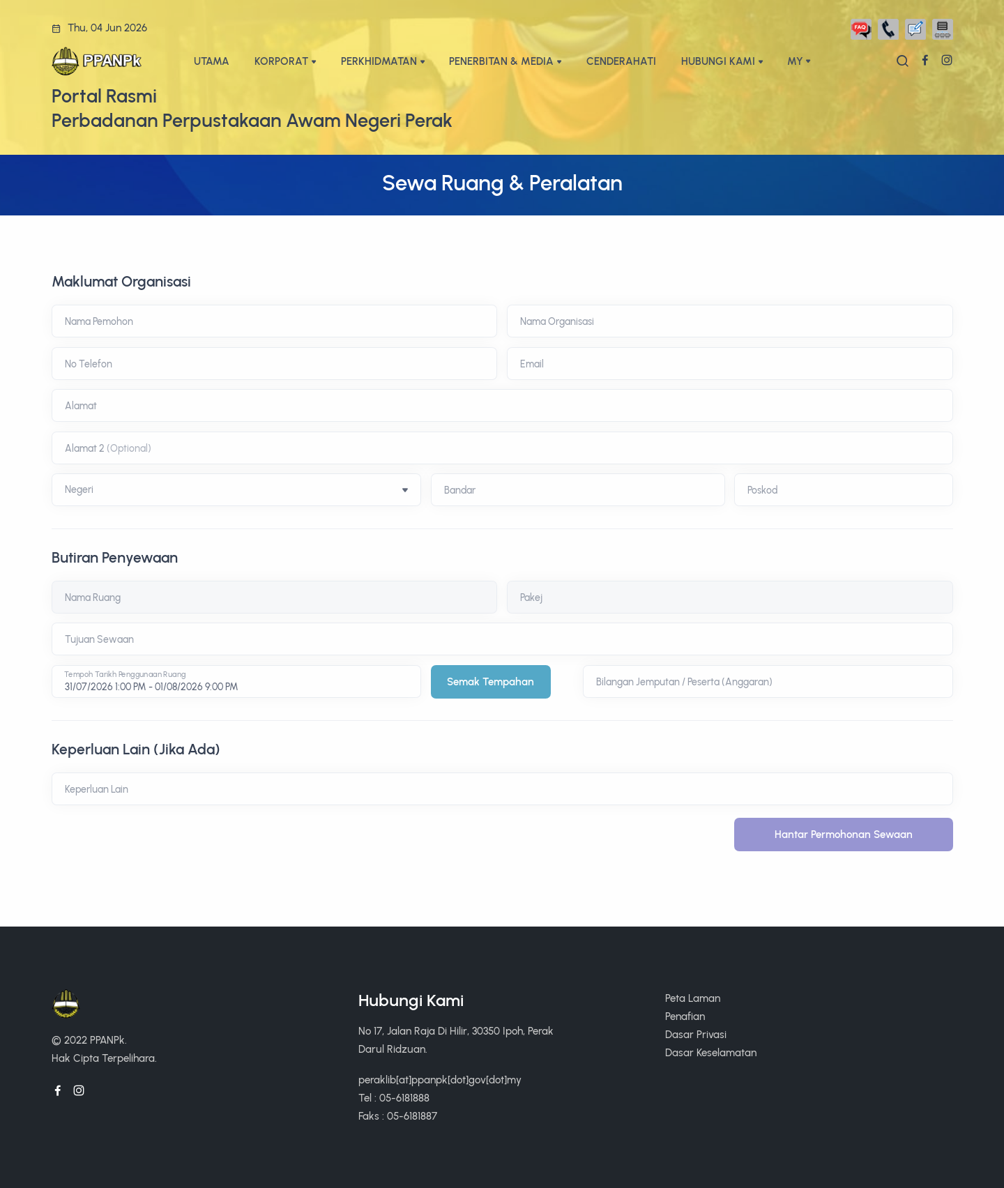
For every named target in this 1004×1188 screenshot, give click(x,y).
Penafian (685, 1016)
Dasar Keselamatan (710, 1052)
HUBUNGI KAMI (718, 61)
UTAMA (211, 61)
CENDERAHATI (621, 61)
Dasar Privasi (696, 1034)
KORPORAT (281, 61)
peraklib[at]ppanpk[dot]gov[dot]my (440, 1079)
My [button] (795, 61)
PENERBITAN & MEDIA (501, 61)
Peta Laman (692, 998)
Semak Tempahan (490, 681)
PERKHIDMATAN (379, 61)
